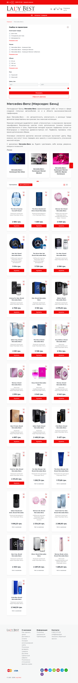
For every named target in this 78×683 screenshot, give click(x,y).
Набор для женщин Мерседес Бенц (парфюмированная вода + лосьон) (61, 216)
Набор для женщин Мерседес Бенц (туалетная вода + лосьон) (39, 518)
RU (12, 2)
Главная (9, 21)
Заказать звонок (28, 2)
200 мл (13, 65)
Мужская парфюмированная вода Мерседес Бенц (16, 432)
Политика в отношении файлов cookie (27, 662)
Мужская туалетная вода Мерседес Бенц (16, 214)
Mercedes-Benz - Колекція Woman (22, 49)
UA (10, 2)
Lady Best (18, 677)
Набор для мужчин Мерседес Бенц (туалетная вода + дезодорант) (17, 260)
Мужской (14, 75)
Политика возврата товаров (25, 649)
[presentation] (71, 165)
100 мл (13, 63)
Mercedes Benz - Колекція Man (21, 47)
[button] (38, 181)
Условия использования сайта (27, 643)
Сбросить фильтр (39, 97)
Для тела (14, 33)
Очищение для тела (17, 35)
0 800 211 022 (18, 2)
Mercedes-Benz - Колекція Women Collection (25, 52)
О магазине (26, 630)
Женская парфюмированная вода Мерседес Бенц (61, 346)
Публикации (41, 636)
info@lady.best (57, 634)
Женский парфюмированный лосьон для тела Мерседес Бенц (61, 561)
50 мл (13, 61)
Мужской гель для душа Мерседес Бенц (39, 474)
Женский (14, 77)
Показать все (13, 40)
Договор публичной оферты (26, 656)
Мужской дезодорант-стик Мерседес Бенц (39, 214)
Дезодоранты (15, 38)
